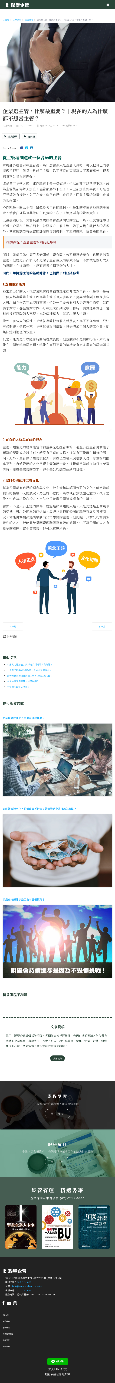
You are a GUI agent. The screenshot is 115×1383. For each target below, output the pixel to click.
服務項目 (6, 1327)
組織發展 (10, 136)
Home (6, 1315)
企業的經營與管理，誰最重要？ (23, 681)
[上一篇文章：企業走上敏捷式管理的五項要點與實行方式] (13, 626)
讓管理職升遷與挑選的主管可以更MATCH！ (29, 675)
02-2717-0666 (24, 1282)
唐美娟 (29, 136)
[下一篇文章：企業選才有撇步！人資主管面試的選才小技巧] (102, 626)
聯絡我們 (6, 1346)
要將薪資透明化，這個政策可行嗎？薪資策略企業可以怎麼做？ (39, 808)
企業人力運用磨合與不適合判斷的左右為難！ (30, 664)
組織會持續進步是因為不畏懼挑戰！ (24, 899)
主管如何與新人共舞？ (18, 687)
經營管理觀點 (8, 1334)
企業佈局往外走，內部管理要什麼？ (24, 718)
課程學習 (6, 1340)
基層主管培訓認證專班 (39, 242)
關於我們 (6, 1321)
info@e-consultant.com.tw (27, 1286)
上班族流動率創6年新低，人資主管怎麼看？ (29, 670)
